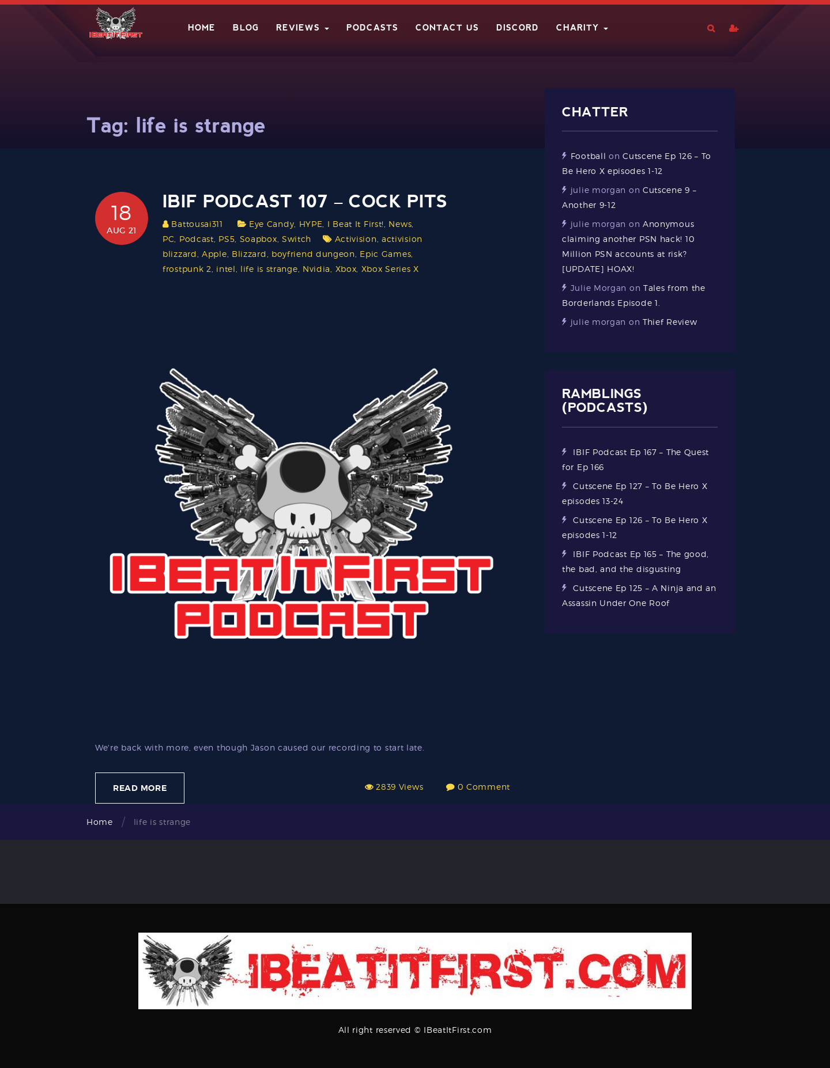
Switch (296, 239)
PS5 (226, 239)
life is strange (269, 269)
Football (588, 156)
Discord (517, 27)
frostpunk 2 (187, 269)
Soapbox (258, 239)
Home (202, 27)
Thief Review (670, 322)
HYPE (311, 224)
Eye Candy (271, 224)
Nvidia (316, 269)
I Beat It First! (355, 224)
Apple (214, 254)
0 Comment (484, 786)
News (400, 224)
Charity (582, 27)
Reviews (302, 27)
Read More (140, 788)
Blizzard (249, 254)
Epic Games (385, 254)
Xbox (346, 269)
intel (226, 269)
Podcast (196, 239)
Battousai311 (196, 224)
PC (168, 239)
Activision (356, 239)
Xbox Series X (390, 269)
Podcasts (372, 27)
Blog (246, 27)
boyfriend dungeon (313, 254)
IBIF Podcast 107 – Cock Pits (305, 201)
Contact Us (447, 27)
